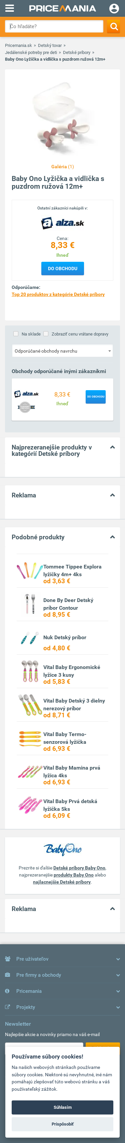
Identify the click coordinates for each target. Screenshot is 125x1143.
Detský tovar (50, 45)
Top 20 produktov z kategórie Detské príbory (58, 294)
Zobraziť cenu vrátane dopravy (80, 334)
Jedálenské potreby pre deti (31, 52)
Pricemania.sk (18, 45)
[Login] (114, 9)
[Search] (113, 26)
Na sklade (31, 334)
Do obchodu (62, 268)
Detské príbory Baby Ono (79, 867)
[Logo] (62, 223)
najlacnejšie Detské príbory (62, 882)
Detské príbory (76, 52)
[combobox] (62, 350)
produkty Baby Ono (74, 875)
